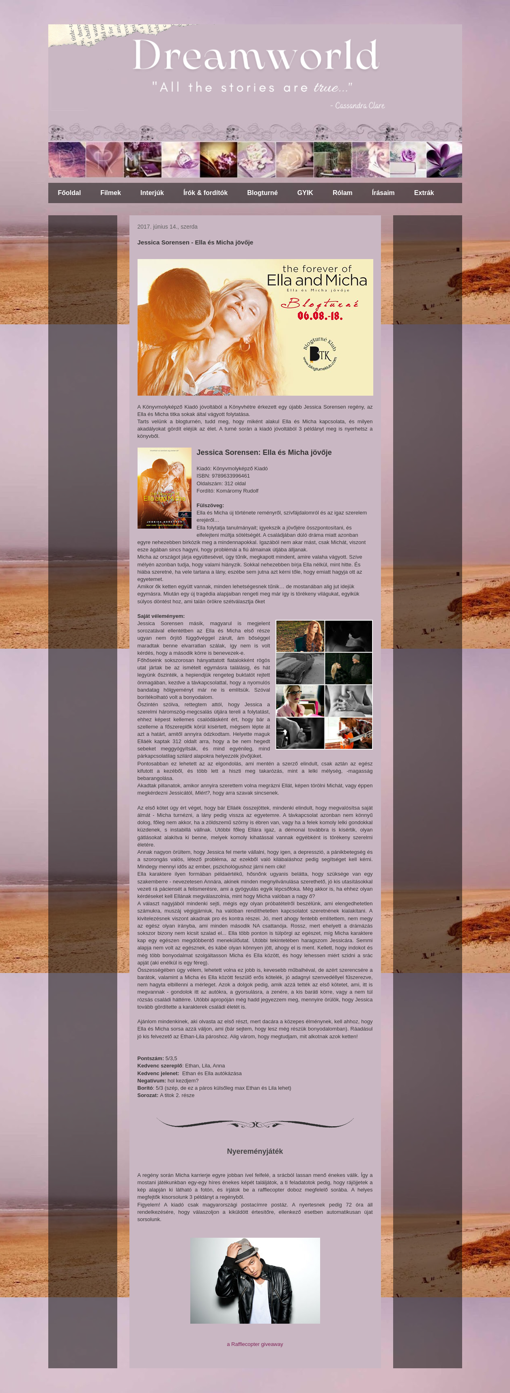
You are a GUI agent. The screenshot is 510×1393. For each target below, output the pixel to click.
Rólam (343, 192)
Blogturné (262, 192)
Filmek (110, 192)
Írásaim (383, 192)
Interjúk (152, 192)
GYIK (305, 192)
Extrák (424, 192)
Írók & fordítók (205, 192)
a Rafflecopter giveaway (255, 1344)
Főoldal (69, 192)
